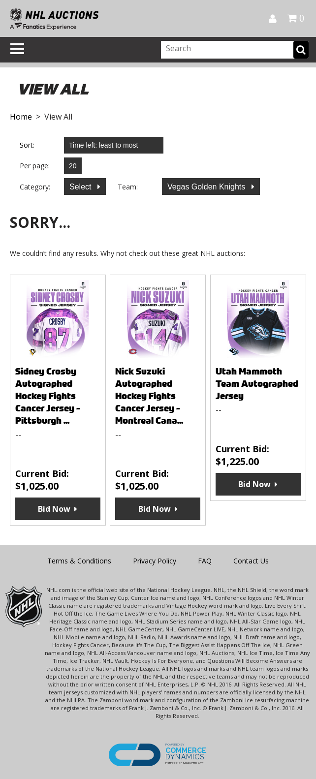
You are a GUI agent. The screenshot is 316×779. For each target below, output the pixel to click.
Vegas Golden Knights (207, 187)
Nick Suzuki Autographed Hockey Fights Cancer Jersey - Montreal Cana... (149, 396)
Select (81, 187)
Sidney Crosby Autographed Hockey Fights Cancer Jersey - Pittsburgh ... (47, 396)
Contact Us (251, 560)
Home (21, 116)
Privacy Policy (154, 560)
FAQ (205, 560)
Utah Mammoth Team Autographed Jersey (257, 383)
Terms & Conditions (79, 560)
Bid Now (54, 508)
